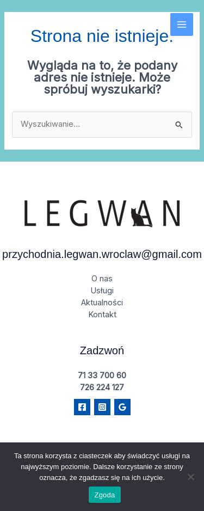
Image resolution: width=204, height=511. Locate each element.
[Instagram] (102, 407)
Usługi (102, 290)
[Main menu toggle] (181, 24)
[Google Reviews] (122, 407)
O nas (102, 279)
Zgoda (104, 495)
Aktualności (102, 302)
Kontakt (102, 314)
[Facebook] (82, 407)
